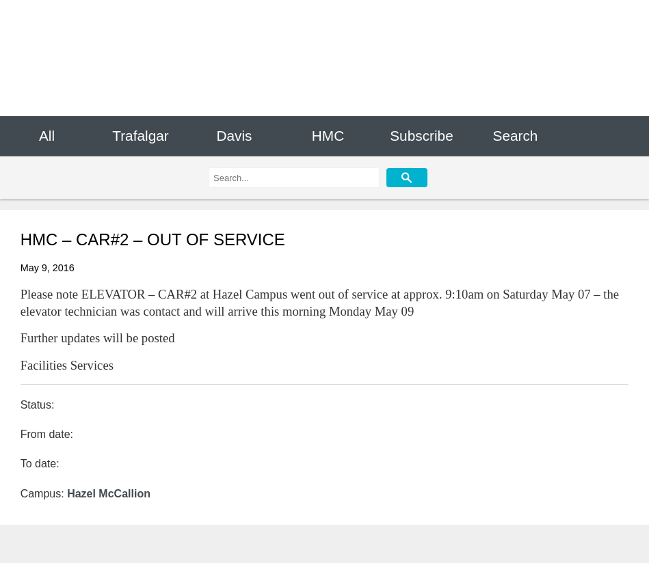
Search (515, 135)
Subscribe (421, 135)
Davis (234, 135)
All (47, 135)
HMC (328, 135)
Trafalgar (140, 135)
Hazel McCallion (108, 493)
